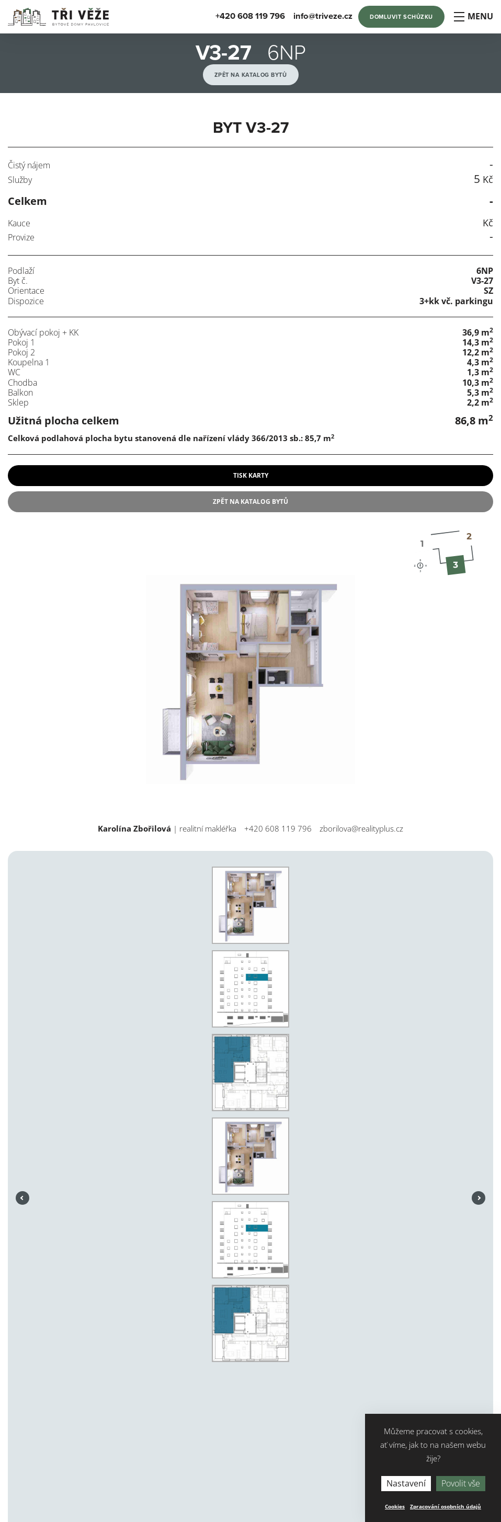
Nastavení (406, 1483)
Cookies (395, 1506)
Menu (473, 16)
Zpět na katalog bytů (250, 75)
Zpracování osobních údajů (445, 1506)
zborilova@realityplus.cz (361, 828)
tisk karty (250, 475)
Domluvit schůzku (401, 17)
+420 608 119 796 (278, 828)
